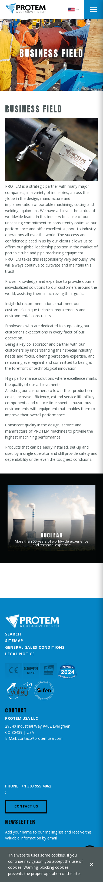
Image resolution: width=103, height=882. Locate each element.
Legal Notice (20, 653)
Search (13, 634)
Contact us (26, 806)
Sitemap (14, 640)
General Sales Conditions (35, 647)
